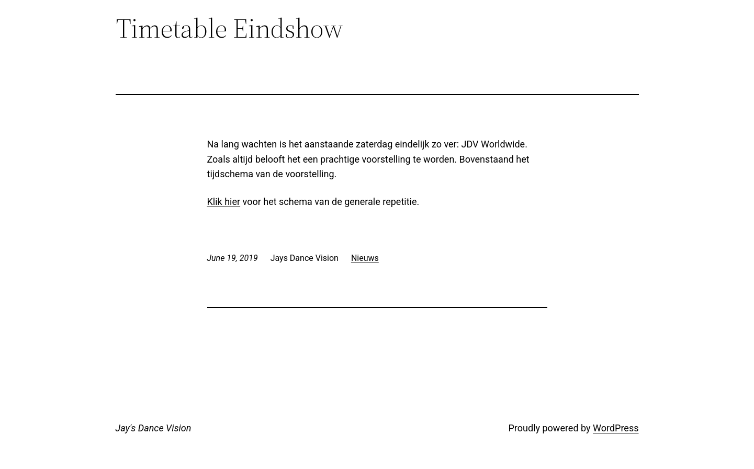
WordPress (615, 427)
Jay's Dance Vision (154, 427)
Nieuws (365, 258)
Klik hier (224, 201)
